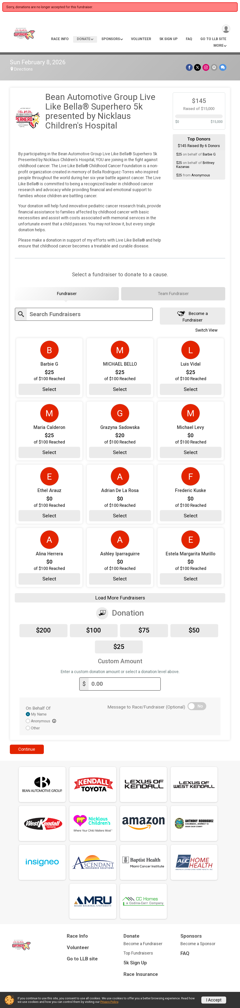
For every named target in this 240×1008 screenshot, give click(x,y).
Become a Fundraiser (192, 317)
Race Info (60, 39)
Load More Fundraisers (120, 599)
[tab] (67, 294)
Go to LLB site (213, 39)
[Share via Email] (214, 67)
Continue (26, 750)
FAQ (189, 39)
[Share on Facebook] (189, 67)
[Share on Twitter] (198, 67)
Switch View (209, 331)
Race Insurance (141, 975)
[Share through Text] (222, 67)
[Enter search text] (89, 315)
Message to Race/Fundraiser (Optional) (146, 707)
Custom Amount (120, 662)
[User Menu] (225, 29)
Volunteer (141, 39)
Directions (23, 69)
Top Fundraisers (138, 954)
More (219, 46)
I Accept (213, 1000)
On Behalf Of (38, 709)
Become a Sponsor (197, 944)
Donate (83, 39)
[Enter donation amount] (124, 685)
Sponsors (110, 39)
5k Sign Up (168, 39)
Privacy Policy (109, 1002)
